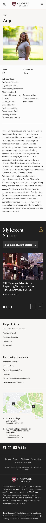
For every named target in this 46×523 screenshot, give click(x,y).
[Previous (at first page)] (33, 306)
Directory (6, 374)
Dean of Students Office (12, 370)
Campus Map (8, 366)
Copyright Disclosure (21, 459)
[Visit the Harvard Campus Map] (23, 406)
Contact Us (7, 341)
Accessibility (36, 459)
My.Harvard (7, 345)
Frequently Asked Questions (14, 329)
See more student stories (18, 244)
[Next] (40, 306)
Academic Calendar (10, 362)
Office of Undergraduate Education (16, 378)
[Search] (5, 4)
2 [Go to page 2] (7, 307)
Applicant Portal (9, 333)
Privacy (8, 459)
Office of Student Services (13, 383)
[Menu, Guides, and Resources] (40, 4)
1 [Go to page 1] (4, 307)
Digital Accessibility (23, 462)
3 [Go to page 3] (11, 307)
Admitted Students (10, 337)
